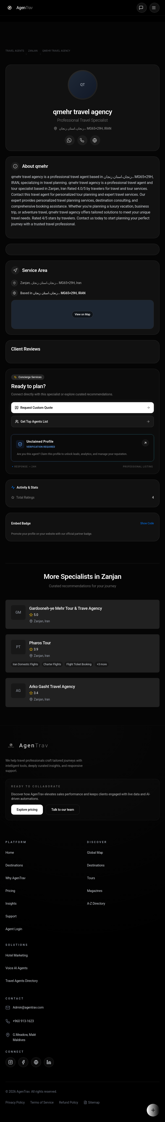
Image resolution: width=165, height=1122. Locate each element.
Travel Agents (14, 51)
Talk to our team (62, 809)
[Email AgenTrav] (82, 1010)
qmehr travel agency (56, 51)
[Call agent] (82, 140)
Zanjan (33, 51)
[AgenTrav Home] (27, 745)
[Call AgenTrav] (82, 1024)
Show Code (147, 523)
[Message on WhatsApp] (70, 140)
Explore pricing (27, 809)
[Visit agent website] (95, 140)
